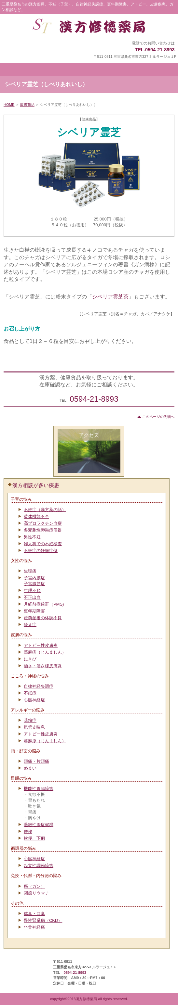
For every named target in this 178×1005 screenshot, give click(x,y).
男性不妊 (32, 536)
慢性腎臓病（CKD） (43, 920)
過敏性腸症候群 (38, 824)
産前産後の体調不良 (43, 617)
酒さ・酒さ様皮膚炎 (43, 665)
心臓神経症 (34, 699)
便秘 (28, 831)
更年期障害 (34, 611)
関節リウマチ (36, 893)
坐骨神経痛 (34, 927)
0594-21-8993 (94, 399)
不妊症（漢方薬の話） (45, 509)
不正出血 (32, 597)
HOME (9, 105)
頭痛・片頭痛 (36, 761)
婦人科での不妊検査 (43, 543)
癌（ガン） (34, 886)
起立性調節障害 (38, 865)
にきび (30, 659)
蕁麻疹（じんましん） (45, 652)
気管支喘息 (34, 727)
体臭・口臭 (34, 913)
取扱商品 (27, 105)
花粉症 (30, 720)
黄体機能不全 (36, 516)
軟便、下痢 (34, 838)
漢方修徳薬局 (89, 28)
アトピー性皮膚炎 (41, 645)
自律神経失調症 (38, 686)
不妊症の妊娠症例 (41, 550)
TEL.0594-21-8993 (154, 49)
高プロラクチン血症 (43, 523)
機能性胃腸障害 (38, 788)
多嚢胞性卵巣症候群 (43, 530)
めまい (30, 768)
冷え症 (30, 624)
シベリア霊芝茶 (110, 296)
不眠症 (30, 693)
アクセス (89, 451)
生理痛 (30, 571)
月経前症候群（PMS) (44, 604)
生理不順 (32, 590)
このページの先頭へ (158, 417)
